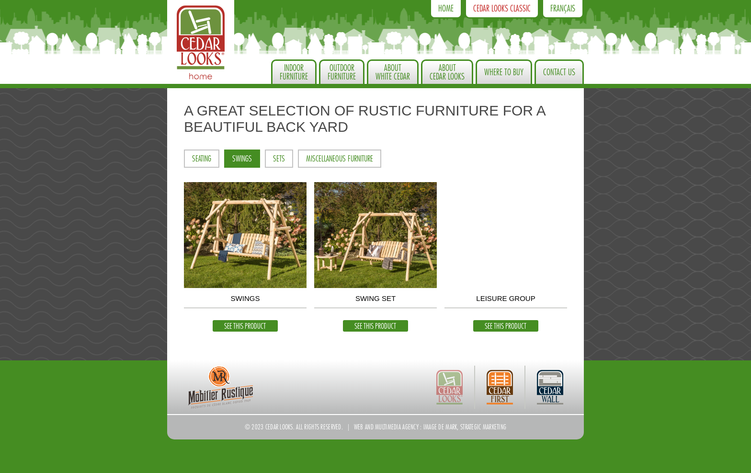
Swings (242, 159)
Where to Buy (503, 72)
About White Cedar (393, 72)
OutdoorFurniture (342, 72)
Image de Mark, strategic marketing (465, 427)
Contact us (559, 72)
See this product (245, 326)
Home (446, 8)
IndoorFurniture (294, 72)
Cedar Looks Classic (502, 8)
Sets (279, 159)
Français (562, 8)
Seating (201, 159)
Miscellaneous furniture (339, 159)
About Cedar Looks (447, 72)
